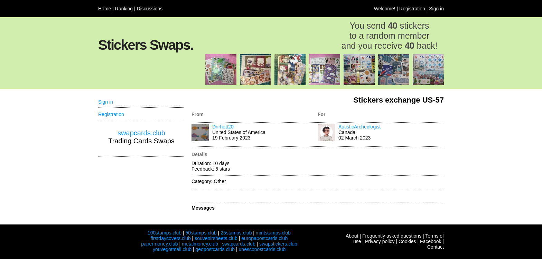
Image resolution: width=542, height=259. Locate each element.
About (352, 236)
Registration (412, 8)
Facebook (430, 241)
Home (104, 8)
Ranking (124, 8)
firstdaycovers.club (171, 238)
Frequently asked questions (391, 236)
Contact (435, 247)
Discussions (150, 8)
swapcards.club (141, 133)
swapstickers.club (278, 244)
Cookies (407, 241)
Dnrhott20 (222, 127)
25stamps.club (236, 233)
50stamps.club (200, 233)
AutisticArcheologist (359, 127)
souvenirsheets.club (216, 238)
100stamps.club (164, 233)
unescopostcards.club (262, 249)
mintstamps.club (273, 233)
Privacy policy (380, 241)
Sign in (436, 8)
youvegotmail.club (172, 249)
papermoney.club (159, 244)
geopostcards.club (215, 249)
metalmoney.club (200, 244)
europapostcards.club (264, 238)
